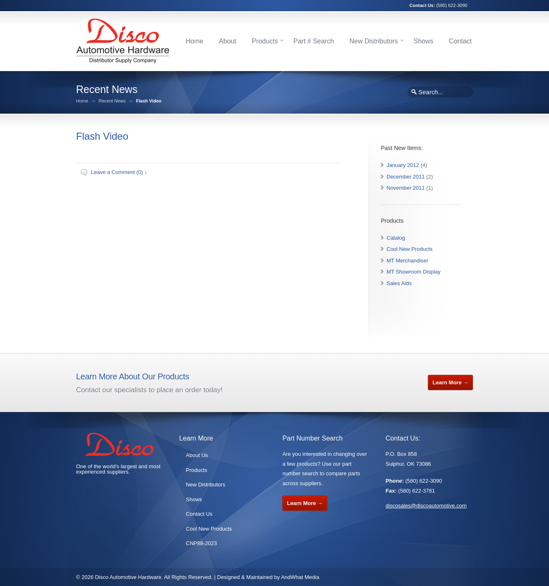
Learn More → (450, 382)
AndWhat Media (300, 577)
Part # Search (314, 41)
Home (194, 41)
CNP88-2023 (201, 543)
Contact (460, 41)
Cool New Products (409, 249)
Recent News (111, 101)
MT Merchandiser (407, 260)
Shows (423, 41)
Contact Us (199, 514)
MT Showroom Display (414, 272)
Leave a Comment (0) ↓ (119, 172)
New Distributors (373, 41)
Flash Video (102, 136)
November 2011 (406, 188)
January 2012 (403, 165)
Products (265, 41)
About (227, 41)
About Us (197, 455)
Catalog (396, 238)
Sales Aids (399, 283)
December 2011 (406, 177)
